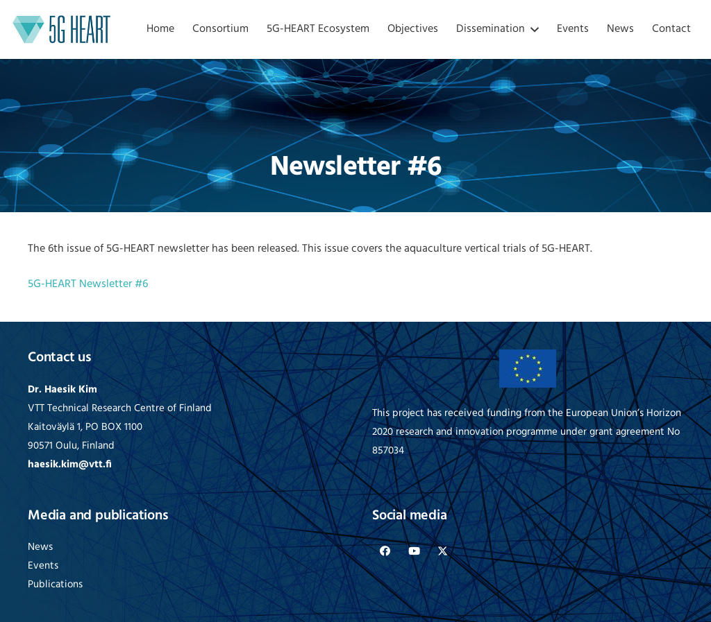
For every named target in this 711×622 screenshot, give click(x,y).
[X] (443, 551)
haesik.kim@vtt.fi (70, 465)
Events (43, 566)
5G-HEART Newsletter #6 (88, 284)
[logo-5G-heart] (61, 29)
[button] (532, 29)
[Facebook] (385, 551)
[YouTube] (414, 551)
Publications (55, 585)
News (40, 547)
